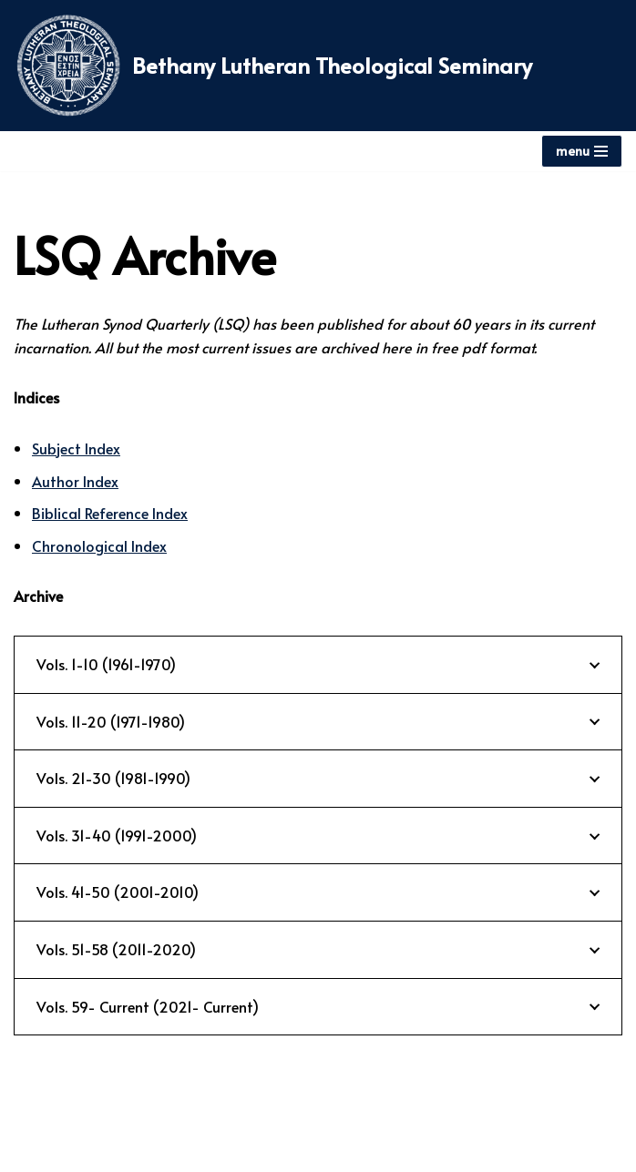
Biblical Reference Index (110, 513)
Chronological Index (99, 545)
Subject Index (76, 448)
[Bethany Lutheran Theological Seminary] (273, 65)
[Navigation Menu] (581, 151)
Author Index (75, 481)
